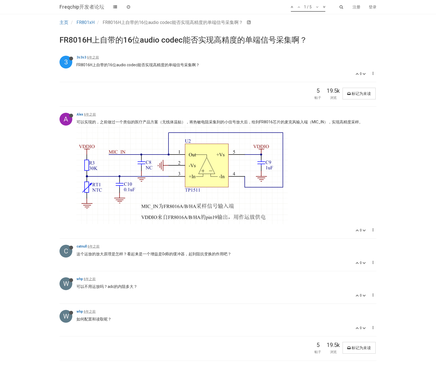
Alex (79, 114)
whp (79, 279)
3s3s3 (81, 57)
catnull (81, 246)
